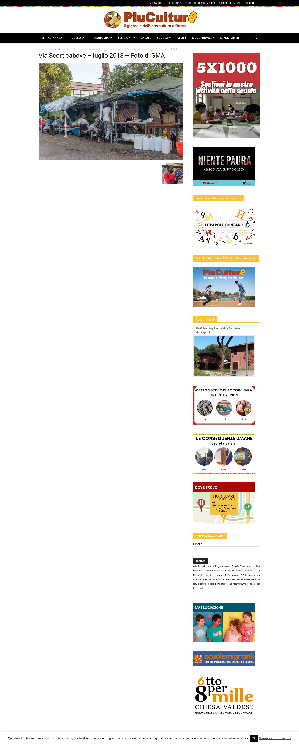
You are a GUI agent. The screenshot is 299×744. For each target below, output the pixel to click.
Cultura (80, 38)
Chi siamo (157, 3)
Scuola (164, 38)
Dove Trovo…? (203, 38)
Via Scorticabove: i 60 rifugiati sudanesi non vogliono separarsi (87, 49)
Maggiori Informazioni (275, 738)
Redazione (174, 3)
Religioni (126, 38)
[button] (255, 38)
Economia (103, 38)
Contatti (249, 3)
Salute (146, 38)
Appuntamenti (231, 38)
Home (42, 49)
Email (197, 544)
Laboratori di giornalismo (200, 3)
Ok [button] (254, 738)
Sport (181, 38)
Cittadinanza (54, 38)
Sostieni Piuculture (229, 3)
